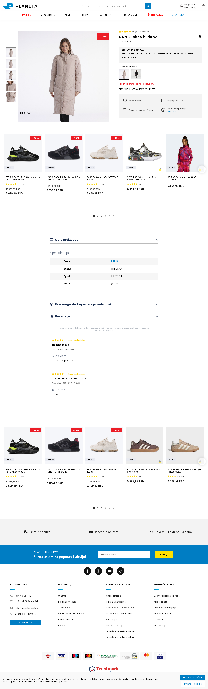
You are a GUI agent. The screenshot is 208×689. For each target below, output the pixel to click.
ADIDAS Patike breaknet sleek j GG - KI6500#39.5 (185, 470)
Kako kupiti (111, 619)
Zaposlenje (64, 607)
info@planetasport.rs (27, 607)
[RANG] (200, 37)
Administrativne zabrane (71, 613)
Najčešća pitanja (114, 625)
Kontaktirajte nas (25, 622)
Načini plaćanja (113, 595)
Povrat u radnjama (163, 613)
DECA (85, 15)
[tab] (104, 240)
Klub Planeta (160, 601)
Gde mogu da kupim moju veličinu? (82, 304)
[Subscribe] (164, 554)
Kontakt (62, 625)
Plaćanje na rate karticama (120, 607)
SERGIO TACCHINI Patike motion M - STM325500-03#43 (23, 178)
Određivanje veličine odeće (120, 637)
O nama (62, 595)
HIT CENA (155, 14)
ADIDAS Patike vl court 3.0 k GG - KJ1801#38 (143, 470)
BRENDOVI (130, 14)
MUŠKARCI (46, 15)
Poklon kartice (65, 619)
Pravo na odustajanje (165, 607)
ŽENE (68, 15)
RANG (114, 261)
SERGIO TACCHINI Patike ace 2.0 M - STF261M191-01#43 (63, 178)
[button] (188, 6)
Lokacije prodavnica (25, 613)
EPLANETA (178, 14)
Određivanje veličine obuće (120, 631)
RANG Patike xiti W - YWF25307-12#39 (102, 178)
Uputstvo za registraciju (119, 613)
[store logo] (20, 6)
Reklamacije (160, 625)
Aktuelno (107, 15)
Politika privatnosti (68, 601)
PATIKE (26, 14)
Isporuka (158, 619)
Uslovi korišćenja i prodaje (168, 595)
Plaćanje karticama (116, 601)
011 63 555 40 (23, 595)
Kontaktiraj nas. (174, 111)
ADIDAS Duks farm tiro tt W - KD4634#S (182, 178)
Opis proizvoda (66, 239)
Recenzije (62, 316)
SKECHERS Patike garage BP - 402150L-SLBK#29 (141, 178)
